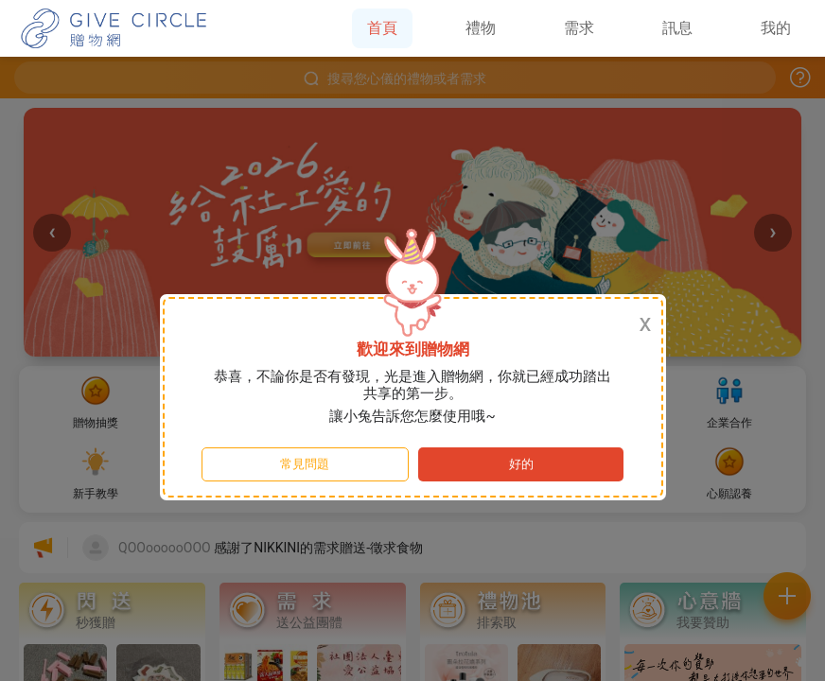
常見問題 (304, 464)
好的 (521, 464)
